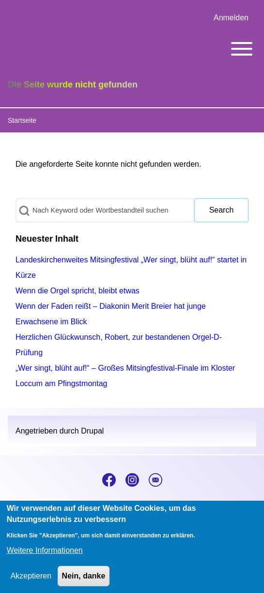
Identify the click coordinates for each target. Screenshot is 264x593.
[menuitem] (231, 18)
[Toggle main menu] (132, 48)
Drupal (92, 431)
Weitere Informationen (45, 556)
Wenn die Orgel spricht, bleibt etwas (78, 291)
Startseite (22, 120)
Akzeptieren (31, 582)
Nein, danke (84, 582)
